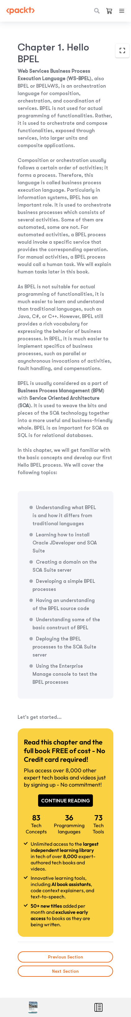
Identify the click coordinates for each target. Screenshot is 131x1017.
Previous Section (65, 956)
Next (65, 971)
